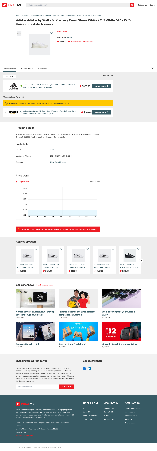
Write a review (62, 31)
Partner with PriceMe (132, 408)
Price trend (42, 68)
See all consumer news (44, 285)
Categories (142, 5)
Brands (106, 415)
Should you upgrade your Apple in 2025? (118, 313)
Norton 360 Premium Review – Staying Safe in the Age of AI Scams (35, 313)
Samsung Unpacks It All (27, 344)
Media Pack (129, 419)
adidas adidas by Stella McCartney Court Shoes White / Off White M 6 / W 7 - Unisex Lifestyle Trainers (49, 86)
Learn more (64, 103)
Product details (26, 68)
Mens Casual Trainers (58, 162)
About (85, 408)
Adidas (69, 37)
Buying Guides (109, 412)
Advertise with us (131, 415)
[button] (141, 260)
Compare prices (9, 68)
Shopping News (109, 408)
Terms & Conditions (90, 415)
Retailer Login (130, 423)
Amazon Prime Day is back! (72, 344)
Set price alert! (22, 181)
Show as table (93, 181)
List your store (130, 412)
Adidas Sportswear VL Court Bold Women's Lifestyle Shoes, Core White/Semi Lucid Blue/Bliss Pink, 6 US (49, 112)
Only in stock (9, 76)
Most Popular (109, 419)
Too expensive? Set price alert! (80, 41)
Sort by (108, 75)
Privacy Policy (88, 419)
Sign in (152, 5)
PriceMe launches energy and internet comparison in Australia (77, 313)
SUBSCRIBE (66, 387)
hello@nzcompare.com (24, 435)
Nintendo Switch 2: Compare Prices (119, 344)
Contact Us (87, 412)
